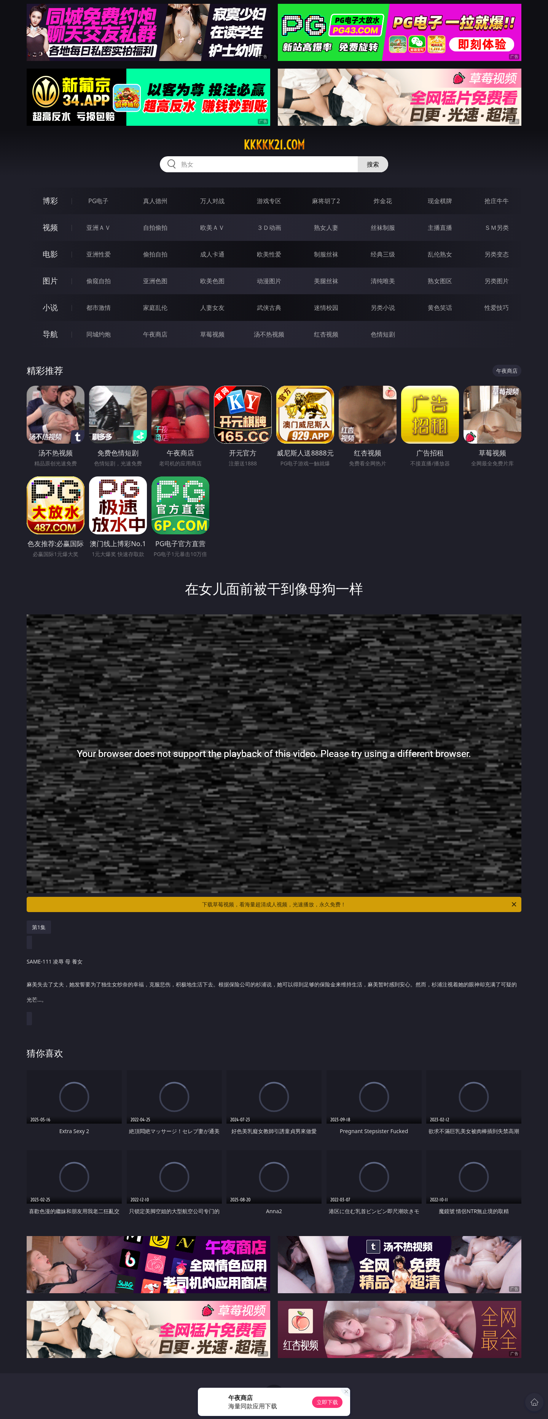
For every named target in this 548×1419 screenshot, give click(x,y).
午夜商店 (155, 334)
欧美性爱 (269, 254)
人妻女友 (212, 307)
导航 (50, 334)
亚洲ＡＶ (98, 227)
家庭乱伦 (155, 307)
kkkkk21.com (274, 144)
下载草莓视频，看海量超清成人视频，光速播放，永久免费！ (360, 904)
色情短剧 (383, 334)
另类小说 (383, 307)
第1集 (39, 927)
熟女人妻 (326, 227)
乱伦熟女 (440, 254)
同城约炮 (98, 334)
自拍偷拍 (155, 227)
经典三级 (383, 254)
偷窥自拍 (98, 281)
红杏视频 (326, 334)
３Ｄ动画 (269, 227)
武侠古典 (269, 307)
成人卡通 (212, 254)
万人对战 (212, 201)
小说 (50, 307)
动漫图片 (269, 281)
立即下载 (327, 1402)
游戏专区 (269, 201)
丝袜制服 (383, 227)
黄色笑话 (440, 307)
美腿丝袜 (326, 281)
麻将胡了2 (326, 201)
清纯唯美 (383, 281)
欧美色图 (212, 281)
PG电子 (98, 201)
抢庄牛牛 (496, 201)
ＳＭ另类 (496, 227)
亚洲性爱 (98, 254)
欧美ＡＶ (212, 227)
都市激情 (98, 307)
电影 (50, 254)
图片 (50, 281)
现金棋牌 (440, 201)
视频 (50, 227)
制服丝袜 (326, 254)
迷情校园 (326, 307)
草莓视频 (212, 334)
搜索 (373, 164)
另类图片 (496, 281)
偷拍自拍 (155, 254)
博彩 (50, 201)
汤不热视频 (269, 334)
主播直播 (440, 227)
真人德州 (155, 201)
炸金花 (383, 201)
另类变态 (496, 254)
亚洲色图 (155, 281)
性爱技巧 (496, 307)
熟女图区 (440, 281)
